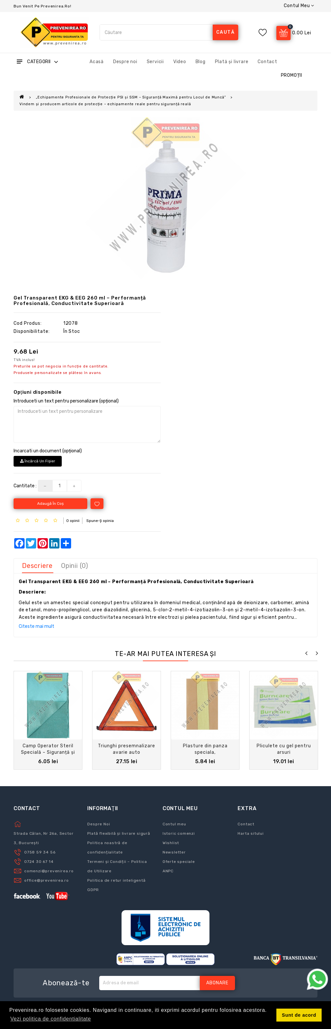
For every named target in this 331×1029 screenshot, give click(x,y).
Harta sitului (250, 833)
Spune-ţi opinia (100, 520)
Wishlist (171, 843)
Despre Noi (98, 824)
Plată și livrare (232, 61)
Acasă (97, 61)
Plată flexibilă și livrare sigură (118, 833)
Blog (201, 61)
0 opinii (73, 520)
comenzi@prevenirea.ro (49, 871)
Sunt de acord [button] (299, 1015)
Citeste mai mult (36, 626)
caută (225, 32)
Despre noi (125, 61)
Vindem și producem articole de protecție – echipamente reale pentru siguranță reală (105, 104)
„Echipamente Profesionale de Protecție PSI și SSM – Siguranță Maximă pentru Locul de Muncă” (131, 97)
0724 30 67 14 (38, 861)
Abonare (217, 983)
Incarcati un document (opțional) (48, 451)
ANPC (168, 871)
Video (179, 61)
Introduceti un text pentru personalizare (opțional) (66, 401)
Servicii (155, 61)
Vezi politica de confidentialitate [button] (50, 1019)
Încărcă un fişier (37, 461)
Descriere (37, 566)
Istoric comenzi (179, 833)
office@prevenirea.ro (46, 880)
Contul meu (174, 824)
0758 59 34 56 (39, 852)
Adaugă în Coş (50, 503)
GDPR (93, 890)
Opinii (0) (74, 566)
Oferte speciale (179, 861)
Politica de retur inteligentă (116, 880)
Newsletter (174, 852)
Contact (267, 61)
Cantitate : (25, 486)
